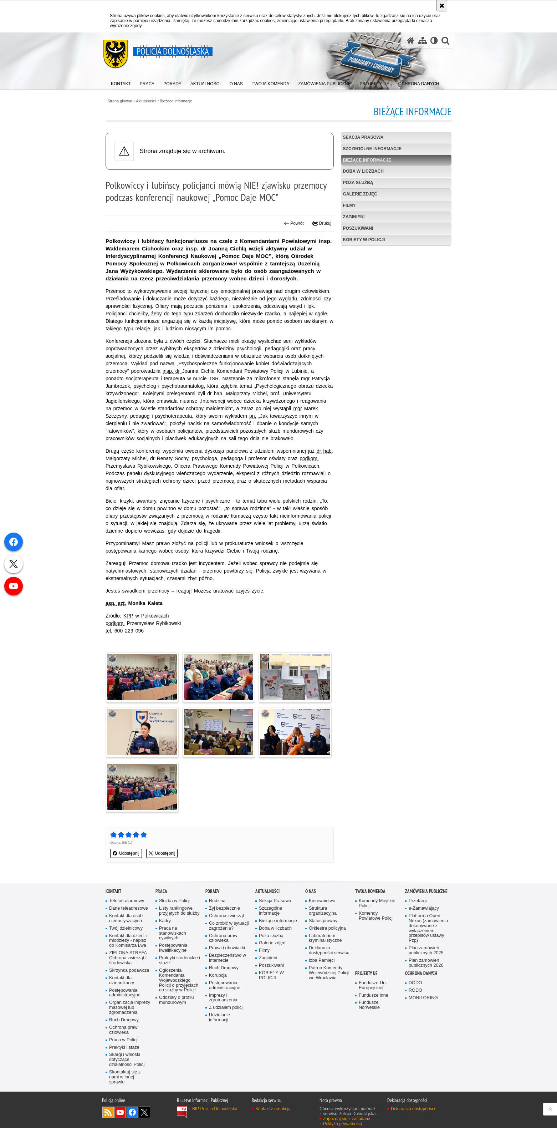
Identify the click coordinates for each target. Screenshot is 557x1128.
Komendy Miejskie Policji (377, 903)
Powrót (294, 223)
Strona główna (119, 101)
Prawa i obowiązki (227, 948)
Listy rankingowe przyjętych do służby (179, 911)
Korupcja (218, 975)
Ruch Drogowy (124, 1020)
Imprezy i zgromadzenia (223, 998)
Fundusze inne (373, 995)
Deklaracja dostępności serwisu (329, 950)
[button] (445, 40)
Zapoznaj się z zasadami (346, 1118)
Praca (161, 891)
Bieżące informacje (176, 101)
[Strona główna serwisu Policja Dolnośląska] (411, 40)
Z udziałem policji (226, 1007)
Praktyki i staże (124, 1047)
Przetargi (418, 901)
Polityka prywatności (342, 1123)
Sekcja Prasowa (363, 137)
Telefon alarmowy (126, 901)
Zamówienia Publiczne (426, 891)
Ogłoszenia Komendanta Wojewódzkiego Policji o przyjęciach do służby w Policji (178, 980)
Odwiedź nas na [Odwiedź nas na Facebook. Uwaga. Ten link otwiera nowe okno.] (132, 1112)
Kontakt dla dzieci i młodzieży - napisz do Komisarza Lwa (128, 941)
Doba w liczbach (363, 171)
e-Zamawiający (424, 908)
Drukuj (321, 223)
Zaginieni (354, 216)
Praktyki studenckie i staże (179, 960)
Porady (212, 891)
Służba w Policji (174, 901)
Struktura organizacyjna (323, 911)
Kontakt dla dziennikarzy (121, 980)
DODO (415, 983)
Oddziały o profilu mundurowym (176, 1000)
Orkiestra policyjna (327, 928)
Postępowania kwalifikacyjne (173, 948)
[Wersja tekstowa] (434, 40)
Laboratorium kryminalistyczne (325, 938)
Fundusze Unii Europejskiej (373, 985)
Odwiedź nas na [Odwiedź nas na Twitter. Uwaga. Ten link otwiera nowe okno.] (144, 1112)
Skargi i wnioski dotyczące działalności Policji (127, 1059)
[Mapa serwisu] (422, 40)
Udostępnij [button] (126, 853)
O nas (310, 891)
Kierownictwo (322, 901)
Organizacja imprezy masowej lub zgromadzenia (129, 1007)
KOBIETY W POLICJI (364, 239)
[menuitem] (121, 82)
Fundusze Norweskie (369, 1005)
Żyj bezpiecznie (224, 908)
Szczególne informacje (372, 148)
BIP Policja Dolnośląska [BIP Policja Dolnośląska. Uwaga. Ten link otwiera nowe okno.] (214, 1108)
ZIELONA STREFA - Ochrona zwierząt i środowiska (129, 958)
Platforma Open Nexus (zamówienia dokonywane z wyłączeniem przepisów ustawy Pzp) (428, 928)
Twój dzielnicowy (126, 928)
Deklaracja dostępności (413, 1108)
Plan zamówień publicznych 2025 (426, 950)
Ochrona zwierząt (226, 916)
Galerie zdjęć (360, 194)
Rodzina (217, 901)
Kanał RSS (108, 1112)
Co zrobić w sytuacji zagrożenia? (229, 926)
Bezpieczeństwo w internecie (227, 958)
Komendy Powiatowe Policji (376, 916)
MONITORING (423, 998)
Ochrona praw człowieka (123, 1030)
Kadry (165, 921)
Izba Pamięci (321, 960)
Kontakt (113, 891)
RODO (415, 990)
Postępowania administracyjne (124, 993)
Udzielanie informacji (219, 1017)
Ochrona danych (421, 973)
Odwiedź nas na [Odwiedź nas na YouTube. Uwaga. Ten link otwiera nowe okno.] (120, 1112)
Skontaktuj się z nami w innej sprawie (124, 1077)
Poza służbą (358, 182)
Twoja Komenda (370, 891)
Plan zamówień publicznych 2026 (426, 963)
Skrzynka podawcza (129, 970)
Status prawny (323, 921)
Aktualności (146, 101)
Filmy (349, 205)
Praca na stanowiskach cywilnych (172, 933)
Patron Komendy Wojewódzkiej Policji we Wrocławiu (329, 973)
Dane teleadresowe (128, 908)
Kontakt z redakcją (273, 1108)
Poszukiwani (358, 228)
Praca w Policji (123, 1040)
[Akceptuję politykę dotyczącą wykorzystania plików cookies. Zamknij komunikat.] (441, 5)
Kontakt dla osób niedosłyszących (126, 918)
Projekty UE (366, 973)
